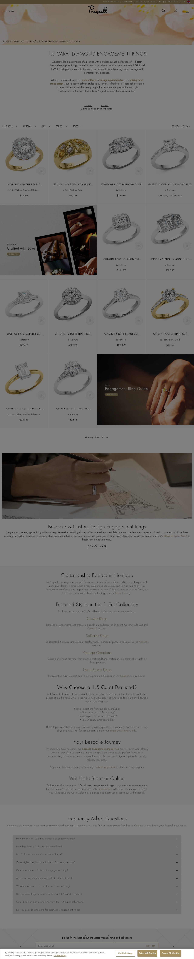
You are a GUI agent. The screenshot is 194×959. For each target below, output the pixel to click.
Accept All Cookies (170, 953)
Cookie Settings (125, 953)
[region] (97, 953)
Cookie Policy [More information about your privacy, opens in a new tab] (60, 956)
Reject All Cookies (147, 953)
